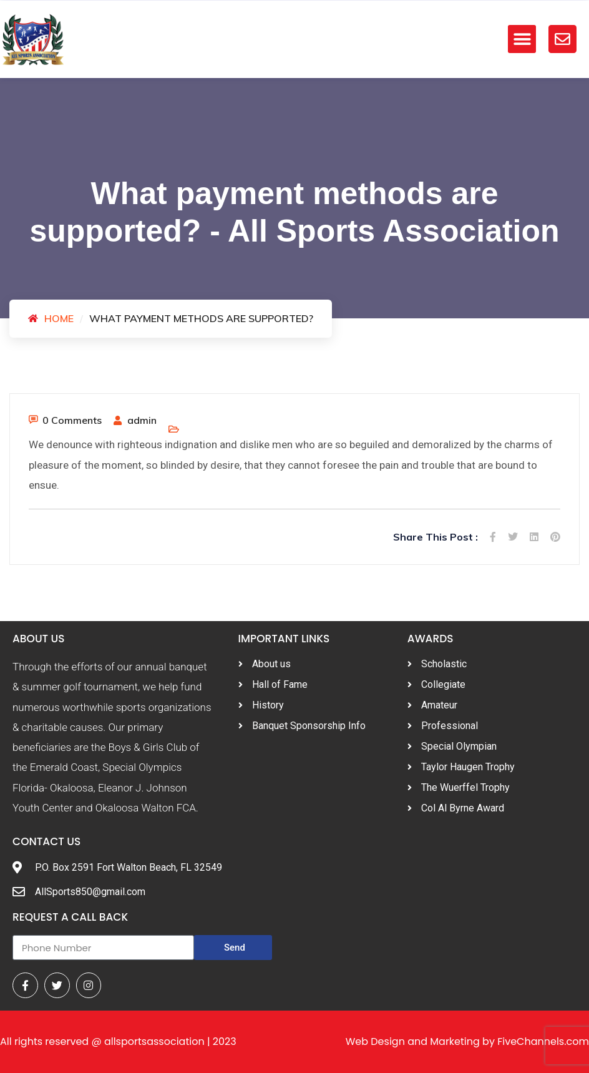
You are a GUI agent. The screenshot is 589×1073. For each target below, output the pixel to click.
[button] (522, 39)
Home (59, 318)
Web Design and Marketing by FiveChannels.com (467, 1041)
